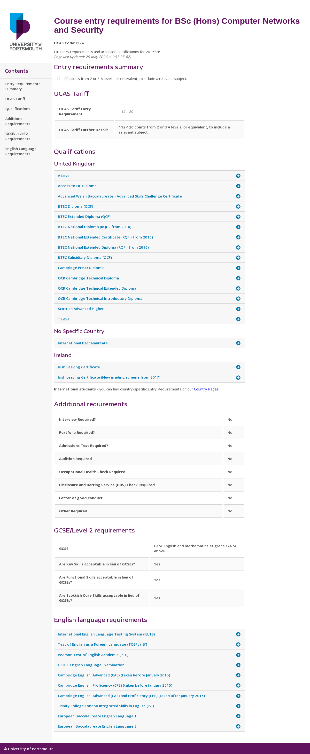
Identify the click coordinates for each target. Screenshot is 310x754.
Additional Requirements (17, 121)
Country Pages (206, 389)
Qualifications (17, 108)
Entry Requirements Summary (22, 86)
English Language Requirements (21, 151)
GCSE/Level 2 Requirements (17, 136)
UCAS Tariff (15, 98)
